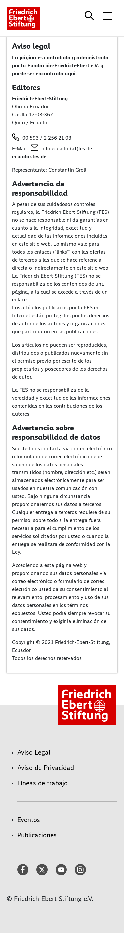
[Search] (90, 16)
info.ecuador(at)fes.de (66, 148)
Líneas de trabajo (42, 783)
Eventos (28, 820)
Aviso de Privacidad (45, 768)
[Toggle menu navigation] (107, 16)
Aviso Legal (33, 752)
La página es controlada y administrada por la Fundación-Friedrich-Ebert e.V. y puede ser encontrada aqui (60, 65)
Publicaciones (37, 835)
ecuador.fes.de (29, 156)
